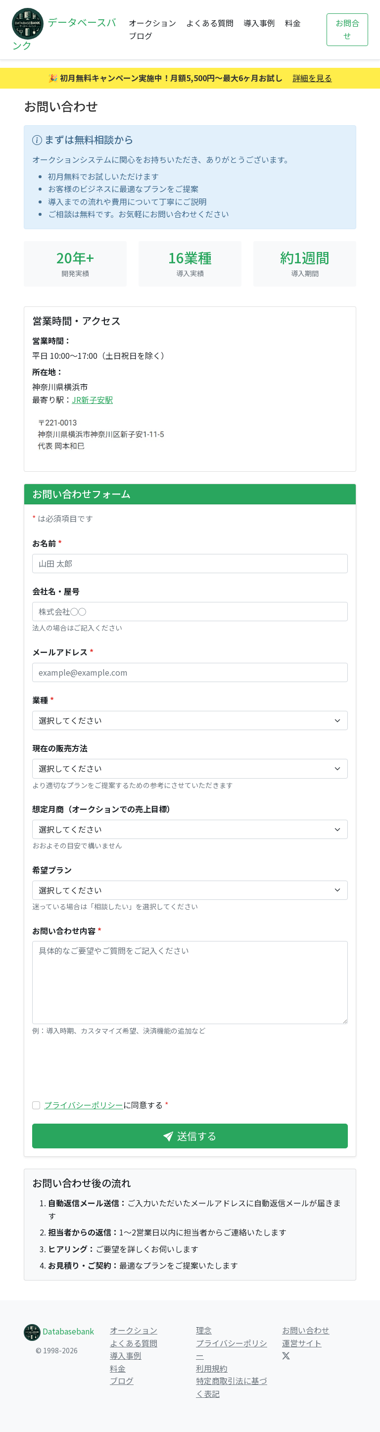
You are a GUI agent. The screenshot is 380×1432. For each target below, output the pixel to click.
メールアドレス (63, 652)
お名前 (47, 543)
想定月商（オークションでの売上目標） (103, 809)
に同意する (106, 1105)
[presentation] (107, 1067)
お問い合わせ (306, 1330)
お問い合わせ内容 (66, 931)
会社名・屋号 (56, 591)
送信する (190, 1136)
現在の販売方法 (60, 748)
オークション (152, 23)
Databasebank (59, 1331)
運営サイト (302, 1343)
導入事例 (259, 23)
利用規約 (212, 1368)
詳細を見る (312, 78)
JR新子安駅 (92, 399)
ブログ (140, 36)
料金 (293, 23)
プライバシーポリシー (83, 1105)
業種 (43, 700)
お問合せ (347, 29)
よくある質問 (210, 23)
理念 (204, 1330)
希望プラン (52, 870)
